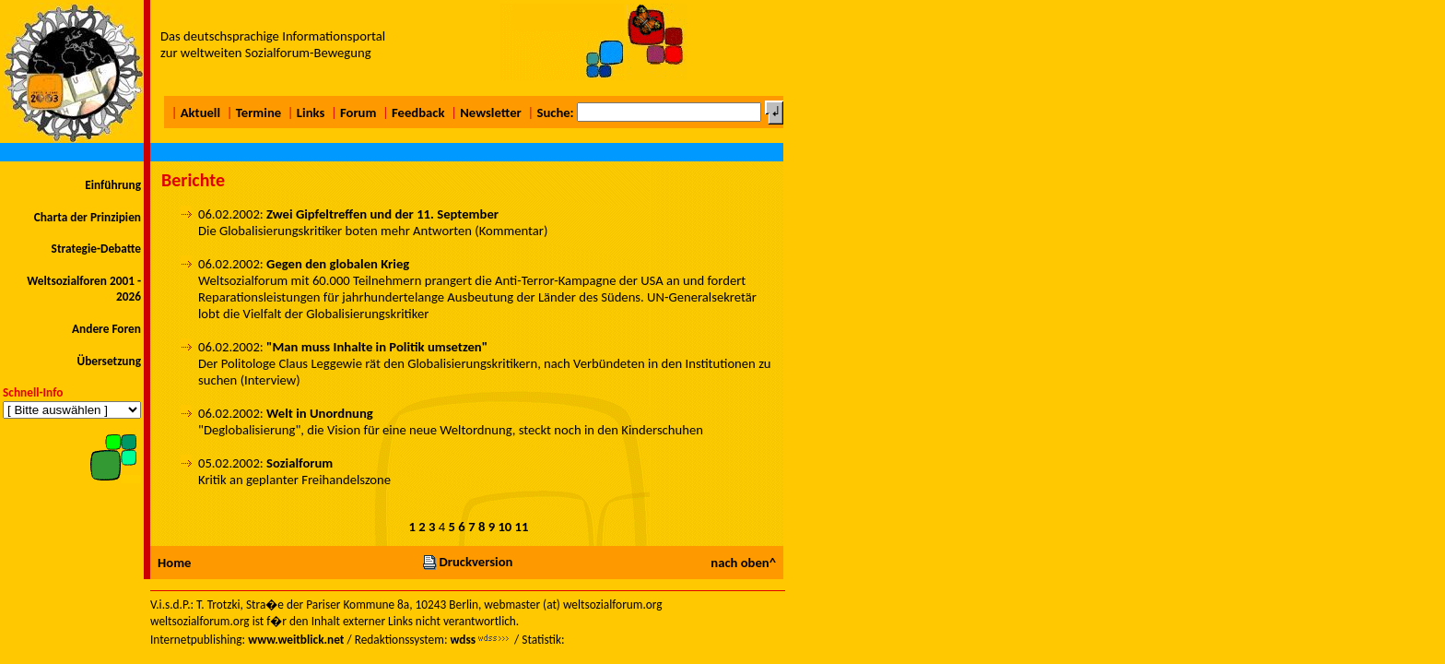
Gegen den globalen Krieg (337, 263)
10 (504, 526)
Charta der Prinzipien (87, 217)
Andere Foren (106, 329)
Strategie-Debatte (96, 248)
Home (174, 562)
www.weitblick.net (296, 639)
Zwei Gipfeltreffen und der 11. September (382, 214)
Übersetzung (108, 361)
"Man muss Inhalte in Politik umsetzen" (377, 346)
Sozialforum (299, 463)
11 (522, 526)
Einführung (113, 185)
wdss (463, 639)
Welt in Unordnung (319, 413)
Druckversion (467, 561)
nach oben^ (743, 562)
